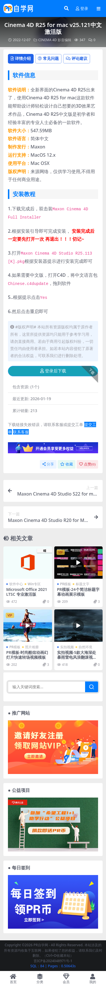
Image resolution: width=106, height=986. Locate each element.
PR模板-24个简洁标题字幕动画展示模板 (78, 592)
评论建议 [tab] (76, 58)
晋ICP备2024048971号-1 (53, 960)
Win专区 (34, 584)
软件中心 (16, 584)
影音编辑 (64, 39)
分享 (48, 464)
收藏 (66, 464)
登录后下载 (53, 371)
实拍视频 (67, 647)
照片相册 (32, 647)
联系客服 (21, 432)
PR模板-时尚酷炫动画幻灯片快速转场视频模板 (27, 655)
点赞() (87, 464)
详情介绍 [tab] (21, 58)
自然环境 (85, 647)
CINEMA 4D (47, 39)
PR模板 (65, 584)
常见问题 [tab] (48, 58)
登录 (82, 9)
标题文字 (82, 584)
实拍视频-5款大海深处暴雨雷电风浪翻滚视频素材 (77, 657)
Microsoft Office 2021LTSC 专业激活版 (26, 592)
